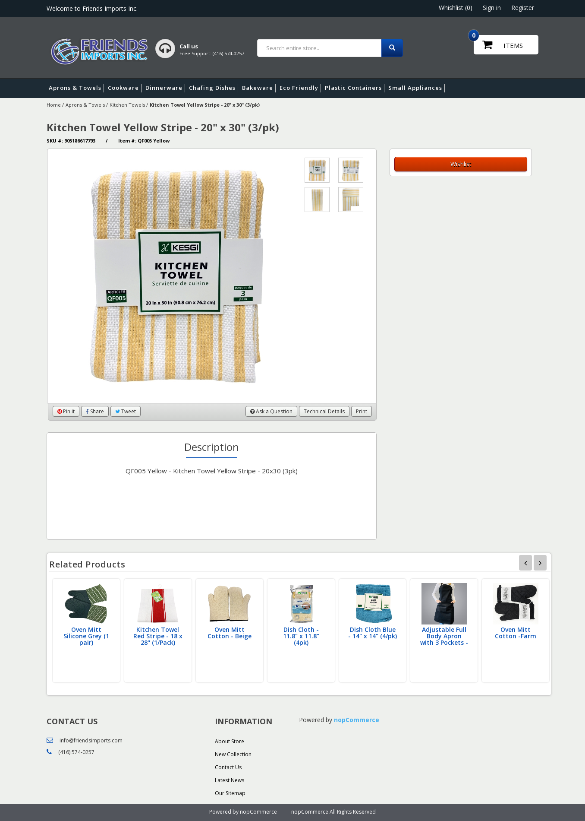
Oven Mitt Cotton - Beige (230, 632)
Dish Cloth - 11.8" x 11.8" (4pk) (301, 636)
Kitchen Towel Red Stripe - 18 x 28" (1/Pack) (157, 636)
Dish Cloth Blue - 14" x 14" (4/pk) (372, 632)
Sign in (492, 7)
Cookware (125, 88)
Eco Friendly (300, 88)
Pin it (66, 411)
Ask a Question (271, 411)
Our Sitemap (230, 793)
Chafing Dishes (213, 88)
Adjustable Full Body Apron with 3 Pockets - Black (444, 639)
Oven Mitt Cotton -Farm (515, 632)
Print (361, 411)
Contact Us (228, 767)
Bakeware (259, 88)
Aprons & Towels (76, 88)
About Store (229, 741)
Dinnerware (165, 88)
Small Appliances (416, 88)
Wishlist (461, 164)
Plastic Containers (354, 88)
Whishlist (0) (455, 7)
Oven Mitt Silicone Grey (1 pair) (86, 636)
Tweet (125, 411)
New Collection (233, 754)
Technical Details (324, 411)
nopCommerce (356, 720)
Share (95, 411)
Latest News (229, 780)
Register (522, 7)
